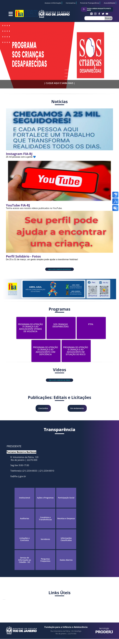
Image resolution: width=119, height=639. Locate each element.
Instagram (91, 14)
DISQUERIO (75, 608)
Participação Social (66, 498)
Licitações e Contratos (24, 539)
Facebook (99, 14)
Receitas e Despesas (66, 518)
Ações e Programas (45, 498)
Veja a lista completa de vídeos (59, 380)
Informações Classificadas (66, 539)
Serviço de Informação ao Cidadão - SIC (24, 560)
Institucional (24, 498)
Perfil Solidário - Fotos (23, 256)
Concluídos (43, 408)
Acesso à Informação (53, 3)
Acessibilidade (109, 3)
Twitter (103, 14)
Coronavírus (70, 3)
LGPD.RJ (107, 608)
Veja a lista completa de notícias (59, 269)
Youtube (107, 14)
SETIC (54, 608)
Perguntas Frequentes (45, 560)
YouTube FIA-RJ (18, 205)
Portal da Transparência (89, 3)
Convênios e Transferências (45, 518)
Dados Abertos (66, 560)
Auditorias (24, 518)
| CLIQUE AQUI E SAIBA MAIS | (59, 83)
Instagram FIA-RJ (19, 154)
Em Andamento (77, 408)
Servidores (45, 539)
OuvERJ (23, 608)
